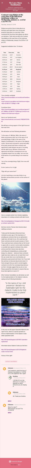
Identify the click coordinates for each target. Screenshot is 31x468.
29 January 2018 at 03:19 (19, 378)
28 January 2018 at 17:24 (20, 368)
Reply (9, 401)
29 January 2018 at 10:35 (19, 393)
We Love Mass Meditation (15, 3)
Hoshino (15, 376)
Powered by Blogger (15, 461)
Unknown (10, 368)
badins (19, 464)
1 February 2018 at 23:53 (19, 404)
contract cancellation (11, 361)
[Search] (29, 3)
